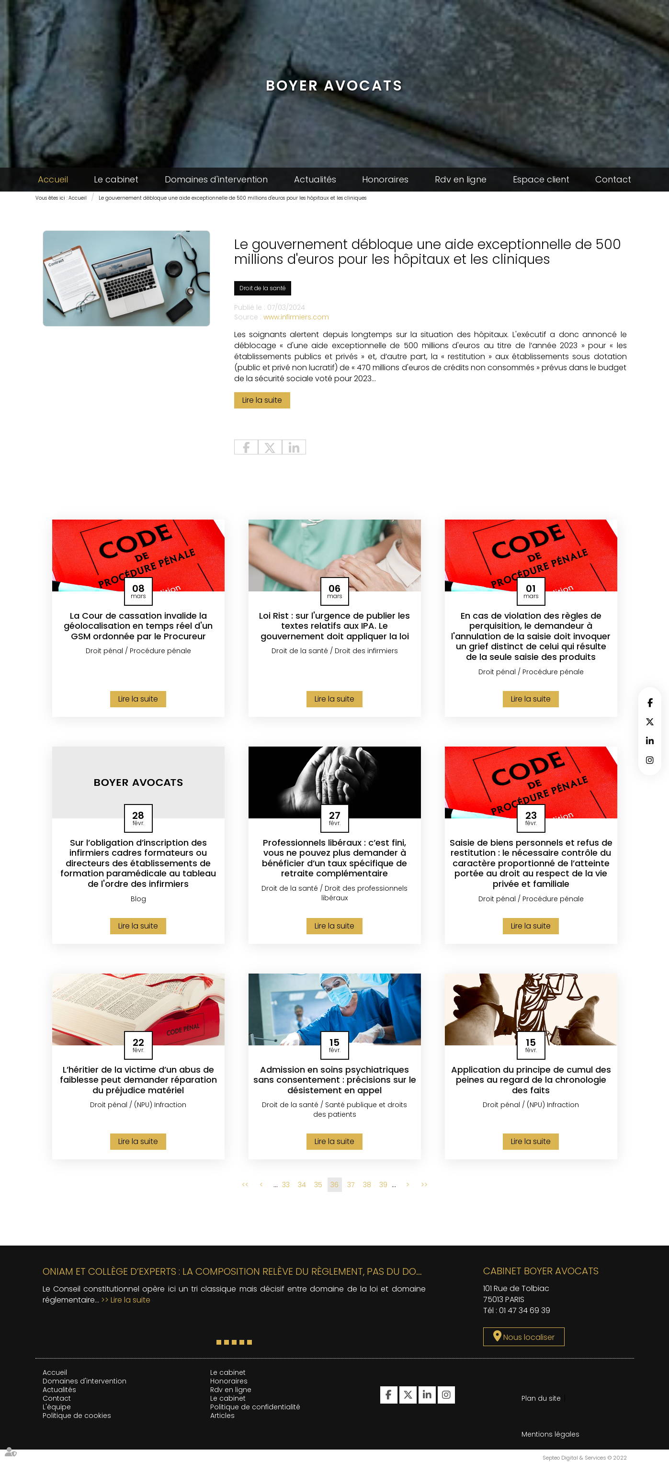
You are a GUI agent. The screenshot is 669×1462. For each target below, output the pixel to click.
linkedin (650, 740)
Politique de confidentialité (255, 1407)
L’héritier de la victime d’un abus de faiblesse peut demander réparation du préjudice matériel (138, 1080)
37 (350, 1185)
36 (334, 1185)
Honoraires (385, 179)
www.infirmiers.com (296, 317)
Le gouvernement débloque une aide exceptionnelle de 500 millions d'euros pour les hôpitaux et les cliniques (232, 198)
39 (383, 1185)
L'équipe (57, 1407)
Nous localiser (529, 1337)
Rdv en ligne (461, 179)
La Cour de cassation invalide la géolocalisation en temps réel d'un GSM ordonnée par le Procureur (138, 626)
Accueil (53, 179)
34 (302, 1185)
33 (286, 1185)
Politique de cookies (77, 1415)
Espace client (541, 179)
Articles (222, 1415)
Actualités (315, 179)
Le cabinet (116, 179)
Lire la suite (262, 400)
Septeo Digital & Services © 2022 (585, 1458)
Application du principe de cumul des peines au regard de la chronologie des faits (531, 1080)
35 (318, 1185)
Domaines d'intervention (216, 179)
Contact (613, 179)
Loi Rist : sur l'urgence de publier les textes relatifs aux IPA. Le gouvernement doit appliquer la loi (334, 626)
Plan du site (541, 1398)
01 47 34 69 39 (524, 1310)
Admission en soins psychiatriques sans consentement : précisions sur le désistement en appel (334, 1080)
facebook (650, 702)
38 (367, 1185)
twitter (650, 721)
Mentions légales (550, 1434)
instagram (650, 760)
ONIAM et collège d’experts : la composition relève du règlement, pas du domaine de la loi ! (267, 1271)
